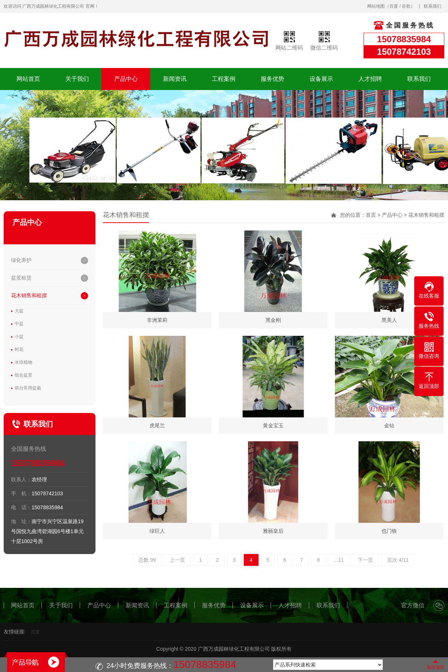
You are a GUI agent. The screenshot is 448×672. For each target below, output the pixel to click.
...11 (339, 560)
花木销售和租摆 (29, 295)
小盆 (19, 336)
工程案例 (223, 79)
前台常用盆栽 (28, 388)
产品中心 (126, 79)
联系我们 (432, 6)
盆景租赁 (21, 278)
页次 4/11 (398, 560)
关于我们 (77, 79)
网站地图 (376, 6)
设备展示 (321, 79)
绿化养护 (21, 260)
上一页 (177, 560)
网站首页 (28, 79)
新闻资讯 (175, 79)
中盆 (19, 323)
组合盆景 (23, 375)
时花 (19, 349)
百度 (393, 6)
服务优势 (272, 79)
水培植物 (23, 362)
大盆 (19, 310)
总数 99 (147, 560)
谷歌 (406, 6)
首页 (371, 215)
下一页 (365, 560)
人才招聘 (370, 79)
